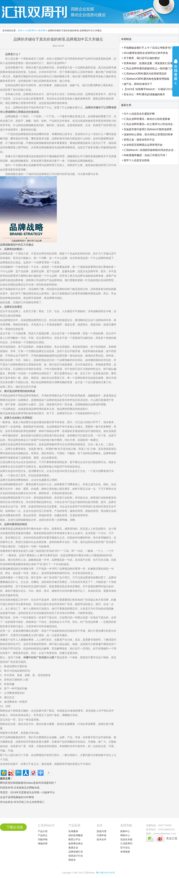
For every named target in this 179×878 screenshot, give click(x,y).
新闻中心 (125, 831)
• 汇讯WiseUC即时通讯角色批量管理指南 (145, 78)
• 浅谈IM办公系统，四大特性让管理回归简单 (147, 134)
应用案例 (73, 831)
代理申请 (101, 835)
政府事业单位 (75, 843)
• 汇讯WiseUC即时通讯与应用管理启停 (144, 73)
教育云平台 (74, 839)
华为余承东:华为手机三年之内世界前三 (22, 802)
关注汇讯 (171, 838)
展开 (175, 74)
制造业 (72, 859)
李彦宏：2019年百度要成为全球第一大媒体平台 (27, 792)
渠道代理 (101, 831)
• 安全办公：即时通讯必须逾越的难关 (143, 94)
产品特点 (42, 835)
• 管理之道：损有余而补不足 (138, 139)
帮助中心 (125, 835)
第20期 (41, 30)
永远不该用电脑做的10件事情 (17, 797)
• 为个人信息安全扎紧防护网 (138, 113)
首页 (20, 30)
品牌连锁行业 (75, 851)
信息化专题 (126, 839)
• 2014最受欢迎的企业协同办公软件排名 (145, 52)
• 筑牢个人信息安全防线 (135, 160)
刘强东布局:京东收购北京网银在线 (19, 787)
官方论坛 (125, 847)
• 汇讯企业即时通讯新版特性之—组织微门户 (147, 68)
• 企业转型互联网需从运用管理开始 (142, 144)
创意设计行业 (75, 855)
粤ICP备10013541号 (105, 872)
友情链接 (125, 851)
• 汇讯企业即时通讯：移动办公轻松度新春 (146, 118)
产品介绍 (42, 831)
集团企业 (73, 847)
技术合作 (101, 839)
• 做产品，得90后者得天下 (137, 83)
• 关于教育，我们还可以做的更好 (141, 58)
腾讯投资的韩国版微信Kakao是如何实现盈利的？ (28, 782)
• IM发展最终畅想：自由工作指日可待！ (145, 155)
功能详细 (42, 839)
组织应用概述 (75, 835)
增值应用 (42, 843)
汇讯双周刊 (30, 30)
